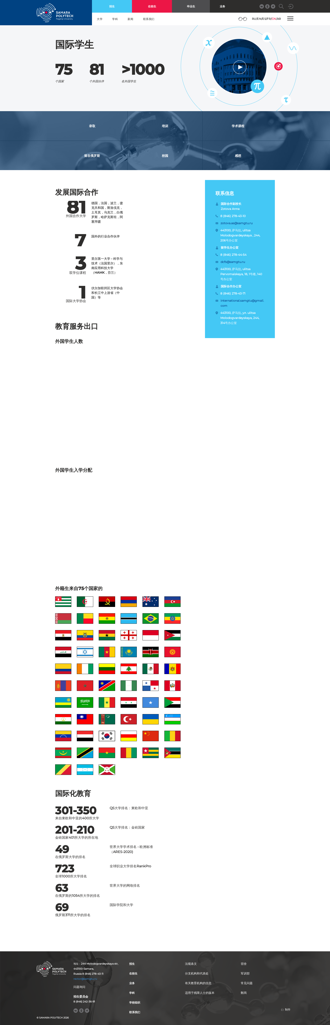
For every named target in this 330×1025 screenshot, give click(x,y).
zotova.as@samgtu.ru (237, 223)
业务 (222, 6)
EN (259, 18)
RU (254, 18)
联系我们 (148, 19)
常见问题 (247, 983)
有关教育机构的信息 (198, 983)
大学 (99, 19)
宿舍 (244, 964)
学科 (115, 19)
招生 (112, 6)
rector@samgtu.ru (85, 978)
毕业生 (191, 6)
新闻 (130, 19)
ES (264, 18)
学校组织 (134, 1002)
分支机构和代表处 (197, 973)
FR (269, 18)
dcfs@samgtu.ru (233, 262)
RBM (285, 1016)
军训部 (245, 973)
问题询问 (79, 987)
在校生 (152, 6)
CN (274, 18)
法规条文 (191, 964)
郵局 (244, 993)
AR (279, 18)
